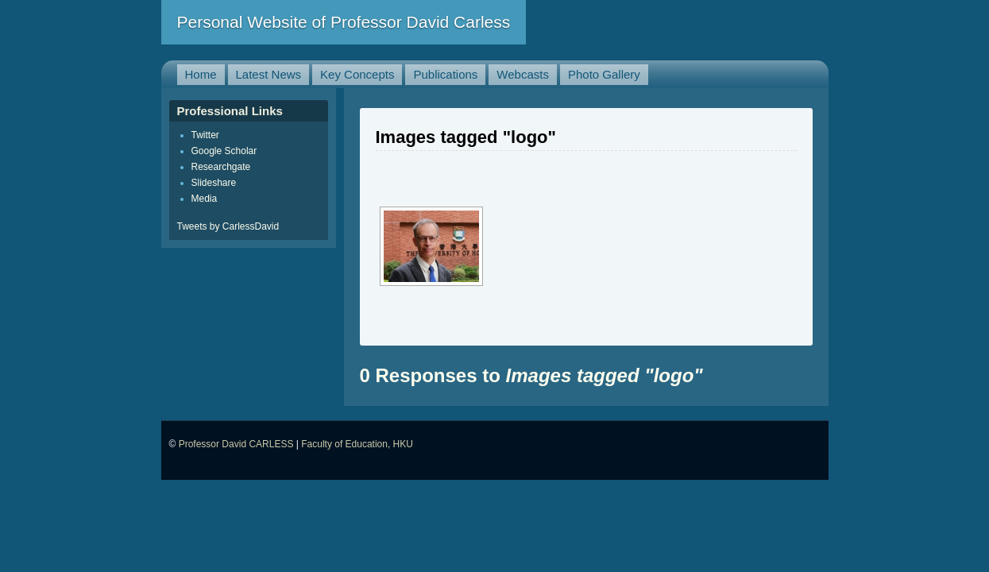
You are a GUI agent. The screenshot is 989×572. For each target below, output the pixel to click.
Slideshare (214, 182)
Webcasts (522, 74)
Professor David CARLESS (236, 444)
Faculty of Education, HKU (357, 444)
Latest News (269, 74)
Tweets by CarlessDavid (228, 226)
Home (201, 74)
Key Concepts (357, 74)
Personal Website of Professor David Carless (344, 22)
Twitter (205, 135)
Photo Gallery (604, 74)
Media (204, 198)
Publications (445, 74)
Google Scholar (224, 151)
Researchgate (221, 166)
